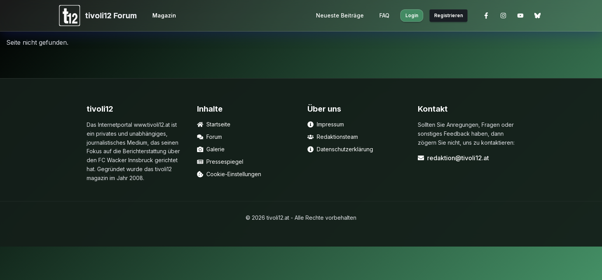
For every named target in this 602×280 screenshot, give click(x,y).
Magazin (164, 15)
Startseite (213, 124)
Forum (209, 136)
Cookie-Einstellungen (229, 174)
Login (411, 15)
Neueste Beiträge (340, 15)
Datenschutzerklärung (340, 149)
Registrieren (448, 15)
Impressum (325, 124)
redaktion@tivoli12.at (453, 158)
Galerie (211, 149)
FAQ (384, 15)
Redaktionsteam (332, 136)
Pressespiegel (220, 161)
